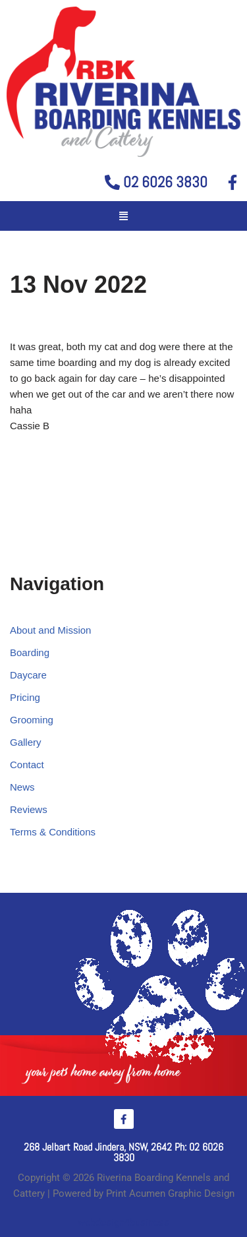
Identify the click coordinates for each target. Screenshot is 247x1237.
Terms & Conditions (53, 831)
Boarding (29, 652)
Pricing (25, 697)
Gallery (25, 742)
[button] (124, 216)
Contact (27, 764)
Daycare (28, 674)
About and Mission (50, 630)
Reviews (28, 809)
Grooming (31, 719)
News (22, 787)
